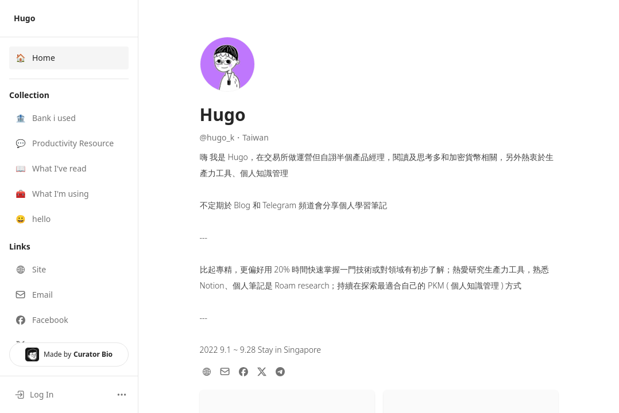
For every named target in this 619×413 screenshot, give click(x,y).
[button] (69, 118)
